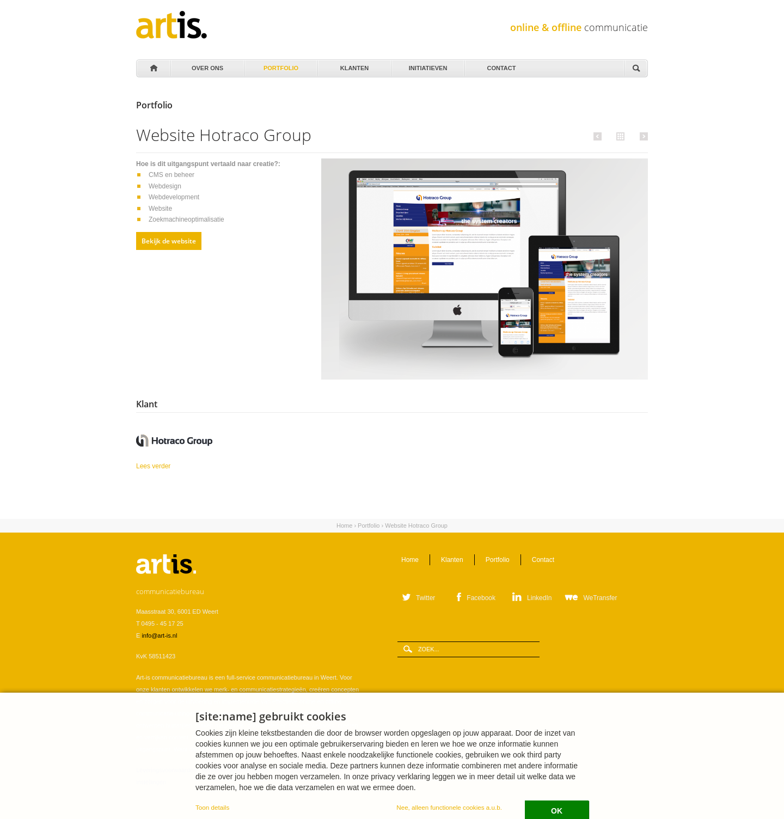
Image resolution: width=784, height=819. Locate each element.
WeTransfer (600, 598)
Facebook (481, 598)
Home (153, 68)
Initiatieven (427, 65)
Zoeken (636, 68)
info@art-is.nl (159, 635)
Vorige (599, 136)
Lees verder (182, 465)
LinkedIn (539, 598)
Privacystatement (297, 770)
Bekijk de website (169, 241)
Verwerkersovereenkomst (235, 770)
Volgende (642, 136)
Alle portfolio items (619, 135)
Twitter (425, 598)
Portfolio (280, 65)
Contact (500, 65)
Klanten (353, 65)
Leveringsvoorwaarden (166, 770)
